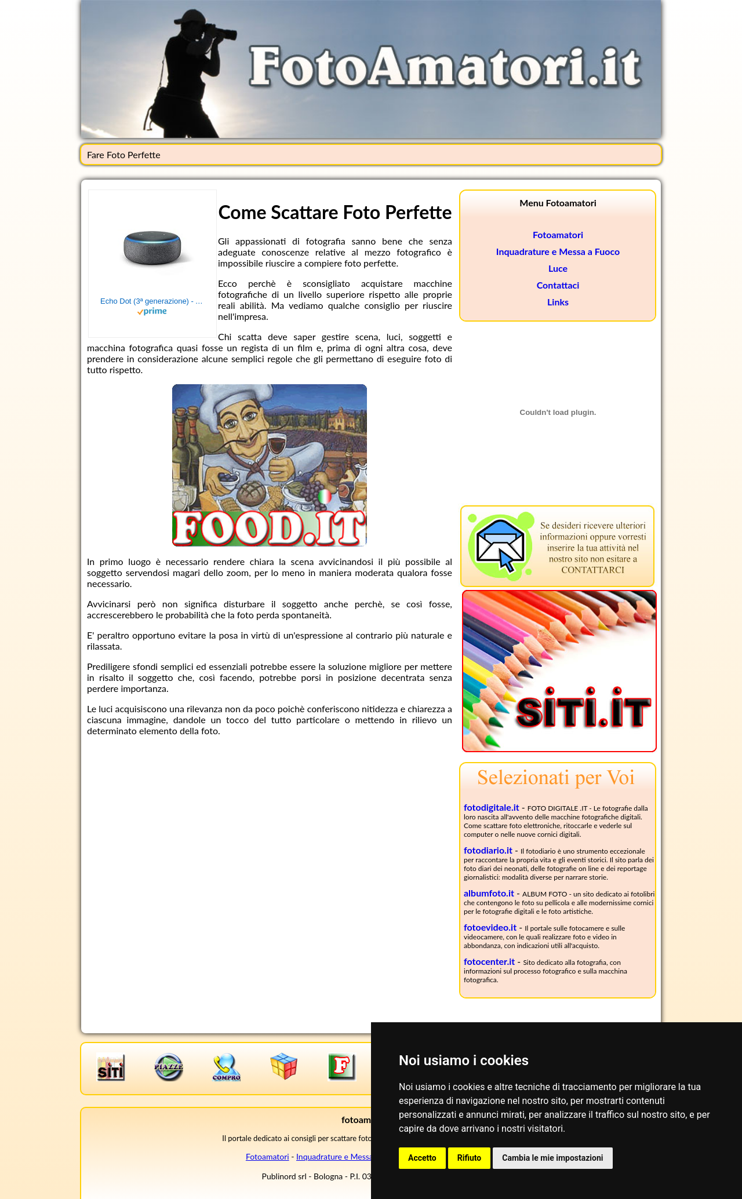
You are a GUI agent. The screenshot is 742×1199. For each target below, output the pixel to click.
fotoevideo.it (490, 926)
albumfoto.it (489, 892)
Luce (558, 268)
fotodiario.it (488, 849)
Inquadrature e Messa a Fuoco (558, 251)
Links (558, 301)
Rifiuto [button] (469, 1157)
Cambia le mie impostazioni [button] (552, 1157)
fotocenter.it (489, 961)
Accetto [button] (422, 1157)
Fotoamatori (558, 234)
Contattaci (558, 284)
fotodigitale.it (491, 806)
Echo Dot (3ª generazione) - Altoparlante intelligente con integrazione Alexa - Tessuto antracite (152, 301)
